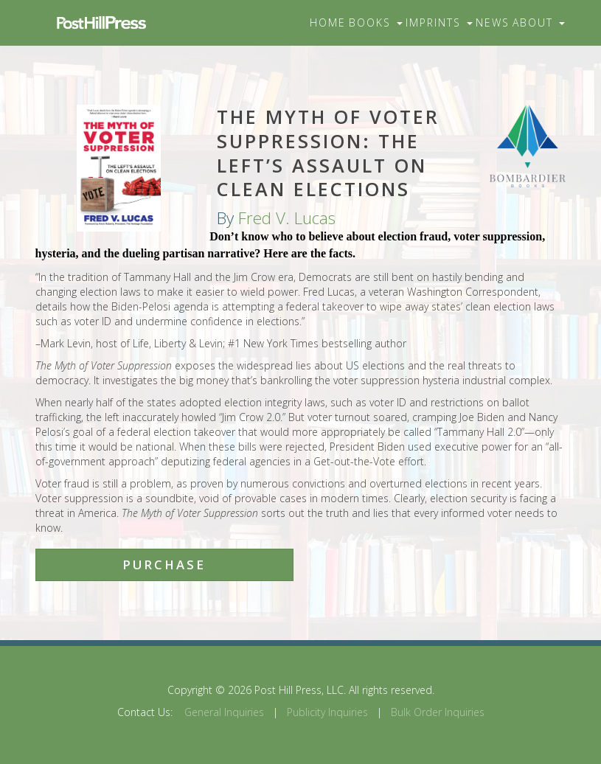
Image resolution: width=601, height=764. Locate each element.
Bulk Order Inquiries (437, 712)
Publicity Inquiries (327, 712)
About (539, 22)
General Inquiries (224, 712)
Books (376, 22)
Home (328, 22)
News (493, 22)
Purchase (164, 564)
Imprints (439, 22)
